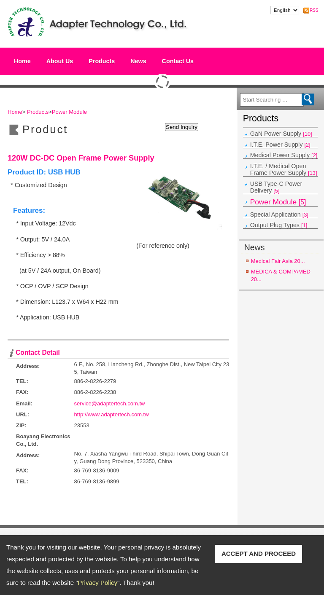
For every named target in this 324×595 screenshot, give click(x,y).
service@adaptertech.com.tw (109, 403)
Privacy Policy (97, 582)
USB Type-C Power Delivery (276, 187)
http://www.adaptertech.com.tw (111, 414)
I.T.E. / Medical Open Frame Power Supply (283, 169)
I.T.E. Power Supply (280, 144)
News (138, 61)
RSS (313, 10)
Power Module (278, 202)
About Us (59, 59)
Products (102, 59)
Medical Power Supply (284, 155)
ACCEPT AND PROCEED (258, 553)
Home (22, 61)
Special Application (279, 214)
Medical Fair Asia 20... (278, 261)
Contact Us (178, 61)
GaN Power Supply (281, 133)
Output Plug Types (279, 225)
